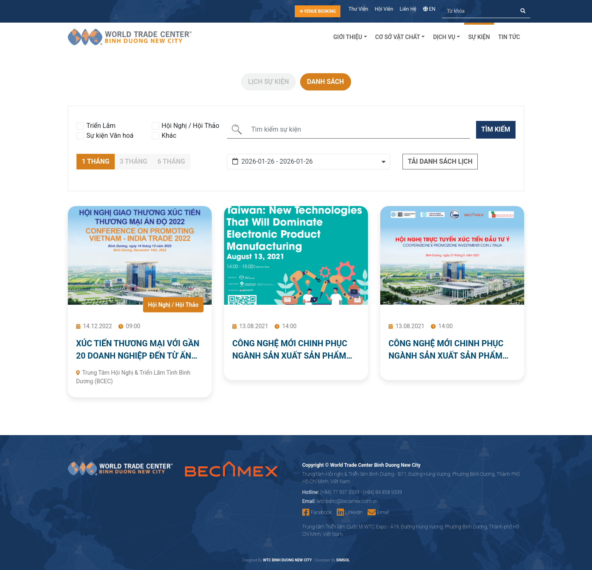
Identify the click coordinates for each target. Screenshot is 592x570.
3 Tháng (133, 161)
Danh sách (325, 82)
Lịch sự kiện (268, 82)
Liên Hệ (408, 9)
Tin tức (509, 37)
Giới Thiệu (347, 37)
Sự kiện (479, 37)
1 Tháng (95, 161)
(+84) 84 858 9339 (382, 492)
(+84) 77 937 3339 (339, 492)
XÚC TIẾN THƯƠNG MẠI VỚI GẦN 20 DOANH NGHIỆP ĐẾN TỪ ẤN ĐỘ (137, 350)
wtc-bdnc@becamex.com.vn (347, 501)
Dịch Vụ (444, 37)
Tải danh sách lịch (440, 161)
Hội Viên (384, 9)
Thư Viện (358, 9)
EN (429, 9)
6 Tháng (171, 161)
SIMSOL (343, 560)
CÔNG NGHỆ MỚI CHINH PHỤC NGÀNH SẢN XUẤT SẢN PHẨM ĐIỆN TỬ (289, 350)
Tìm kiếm (495, 129)
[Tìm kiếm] (479, 11)
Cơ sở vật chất (397, 37)
